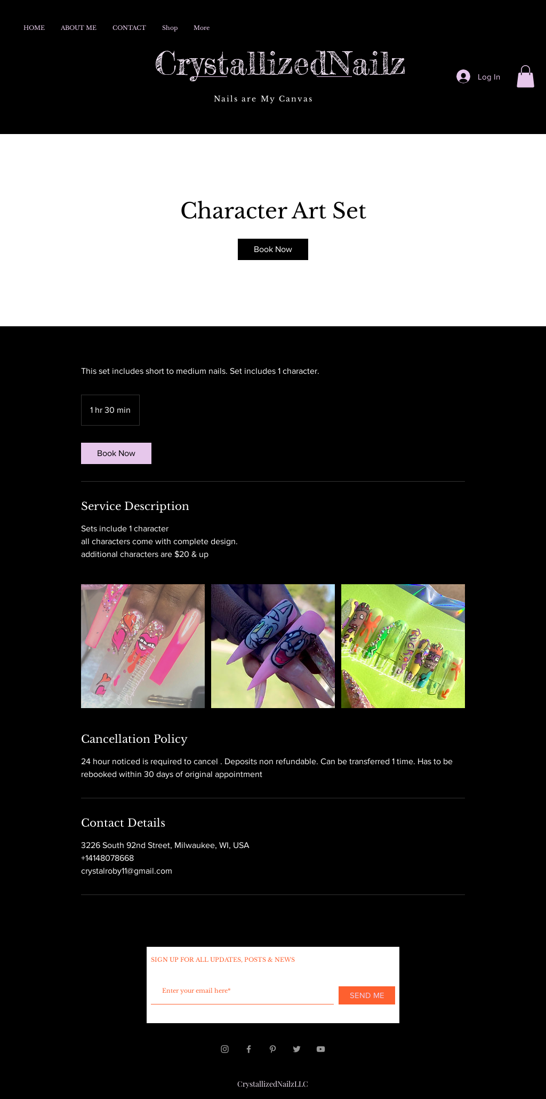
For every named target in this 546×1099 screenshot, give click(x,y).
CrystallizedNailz (280, 62)
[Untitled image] (143, 646)
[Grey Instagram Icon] (225, 1049)
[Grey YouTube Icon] (321, 1049)
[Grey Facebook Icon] (249, 1049)
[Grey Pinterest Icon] (273, 1049)
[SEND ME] (367, 995)
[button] (525, 76)
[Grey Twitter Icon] (297, 1049)
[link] (273, 249)
